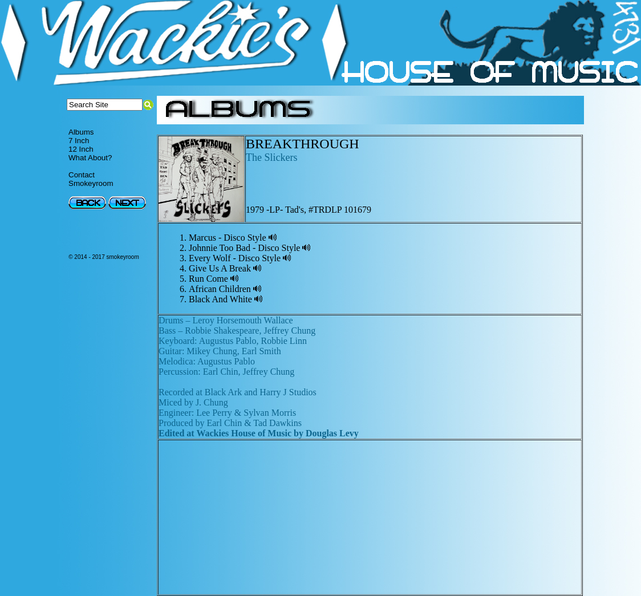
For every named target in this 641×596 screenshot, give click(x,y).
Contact (81, 175)
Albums (81, 132)
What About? (90, 157)
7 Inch (78, 140)
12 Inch (81, 149)
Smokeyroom (90, 183)
